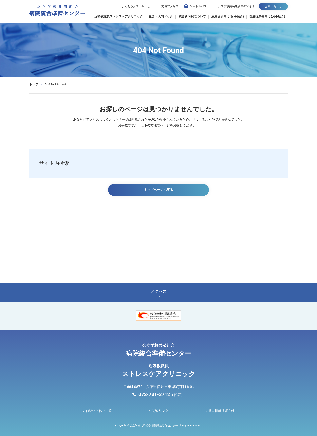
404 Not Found (55, 84)
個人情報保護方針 (221, 411)
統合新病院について (192, 16)
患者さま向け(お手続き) (227, 16)
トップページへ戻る (158, 190)
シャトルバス (198, 6)
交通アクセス (169, 6)
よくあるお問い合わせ (136, 6)
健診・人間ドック (161, 16)
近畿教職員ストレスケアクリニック (118, 16)
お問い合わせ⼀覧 (99, 411)
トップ (34, 84)
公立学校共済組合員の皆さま (236, 6)
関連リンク (160, 411)
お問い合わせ (273, 6)
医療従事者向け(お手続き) (267, 16)
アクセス (158, 293)
